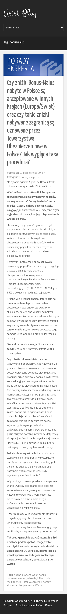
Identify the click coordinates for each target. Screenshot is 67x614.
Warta (38, 585)
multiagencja (14, 581)
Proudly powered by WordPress (34, 605)
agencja (18, 574)
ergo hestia (29, 578)
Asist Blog (19, 13)
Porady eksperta (30, 177)
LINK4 (40, 578)
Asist (35, 574)
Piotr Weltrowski (32, 581)
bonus (42, 574)
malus (48, 578)
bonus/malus (14, 578)
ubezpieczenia (26, 585)
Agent (27, 574)
